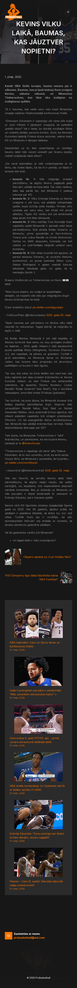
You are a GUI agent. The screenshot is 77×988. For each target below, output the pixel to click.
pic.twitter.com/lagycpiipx (48, 307)
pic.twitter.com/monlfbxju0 (21, 462)
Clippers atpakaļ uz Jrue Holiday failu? (47, 556)
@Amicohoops (31, 443)
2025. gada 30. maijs (58, 315)
